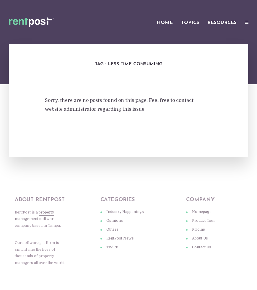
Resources (222, 22)
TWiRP (112, 247)
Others (112, 229)
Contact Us (201, 247)
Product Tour (203, 221)
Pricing (198, 229)
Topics (190, 22)
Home (165, 22)
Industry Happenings (125, 212)
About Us (200, 238)
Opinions (114, 221)
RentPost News (120, 238)
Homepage (202, 212)
